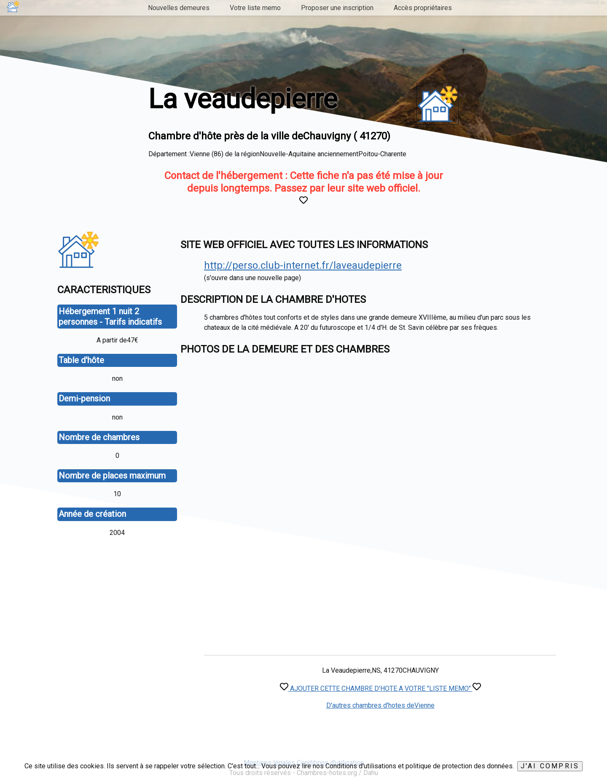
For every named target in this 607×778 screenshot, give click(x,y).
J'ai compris (550, 766)
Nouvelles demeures (178, 8)
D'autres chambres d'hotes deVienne (380, 705)
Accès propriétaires (423, 8)
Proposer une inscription (337, 8)
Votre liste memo (255, 8)
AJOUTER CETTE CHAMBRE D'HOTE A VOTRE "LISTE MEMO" (380, 688)
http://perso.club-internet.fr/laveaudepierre (303, 265)
